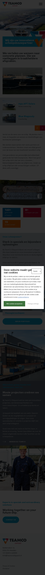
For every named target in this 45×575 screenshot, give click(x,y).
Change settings (33, 304)
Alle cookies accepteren (14, 304)
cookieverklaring (23, 297)
